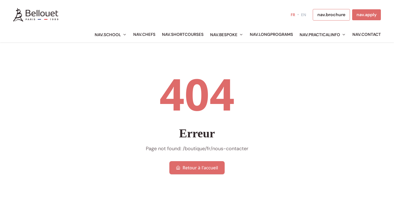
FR (293, 14)
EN (303, 14)
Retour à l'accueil (197, 168)
